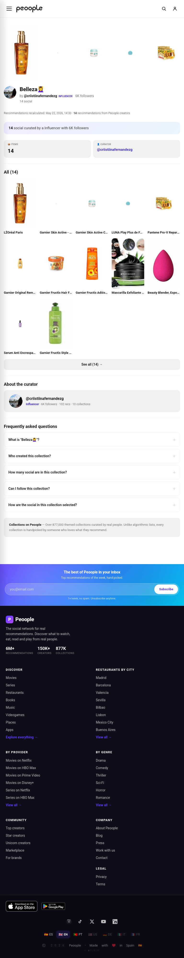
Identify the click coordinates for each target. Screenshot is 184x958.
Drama (101, 760)
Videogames (15, 715)
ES (48, 934)
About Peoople (107, 828)
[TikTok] (80, 921)
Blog (99, 835)
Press (100, 843)
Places (11, 722)
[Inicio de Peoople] (29, 8)
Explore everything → (22, 737)
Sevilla (100, 700)
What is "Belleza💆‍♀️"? (92, 439)
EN (63, 934)
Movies (11, 678)
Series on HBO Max (20, 798)
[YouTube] (103, 921)
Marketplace (15, 850)
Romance (103, 798)
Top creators (15, 828)
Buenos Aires (105, 730)
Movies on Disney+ (20, 783)
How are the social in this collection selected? (92, 504)
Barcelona (103, 685)
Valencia (102, 693)
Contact (102, 858)
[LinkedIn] (115, 921)
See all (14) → (92, 364)
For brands (14, 858)
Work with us (105, 850)
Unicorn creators (18, 843)
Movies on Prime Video (23, 775)
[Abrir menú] (9, 8)
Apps (9, 730)
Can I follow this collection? (92, 488)
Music (10, 707)
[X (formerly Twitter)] (92, 921)
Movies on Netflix (19, 760)
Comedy (102, 768)
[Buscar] (164, 8)
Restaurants (15, 693)
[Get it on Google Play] (53, 906)
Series (10, 685)
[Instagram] (69, 921)
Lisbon (101, 715)
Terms (100, 884)
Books (10, 700)
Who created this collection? (92, 456)
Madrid (101, 678)
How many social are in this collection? (92, 472)
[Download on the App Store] (21, 906)
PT (77, 934)
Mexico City (104, 722)
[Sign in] (175, 8)
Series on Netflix (18, 790)
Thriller (101, 775)
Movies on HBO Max (21, 768)
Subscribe (166, 589)
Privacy (101, 877)
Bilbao (100, 707)
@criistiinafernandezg (40, 96)
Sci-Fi (100, 783)
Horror (100, 790)
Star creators (15, 835)
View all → (104, 737)
